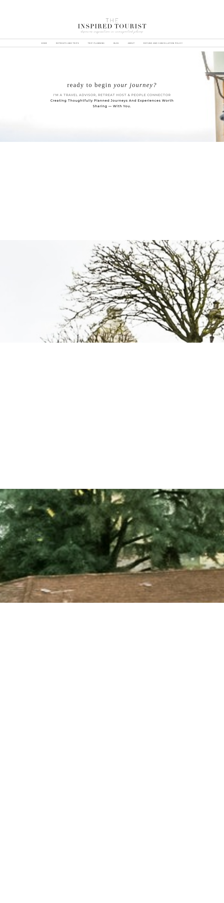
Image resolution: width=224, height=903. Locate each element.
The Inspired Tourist (112, 29)
